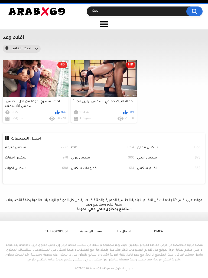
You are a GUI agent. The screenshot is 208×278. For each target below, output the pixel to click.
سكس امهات (36, 158)
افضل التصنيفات (26, 139)
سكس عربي (102, 158)
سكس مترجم (36, 147)
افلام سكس (168, 168)
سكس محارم (168, 147)
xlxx (102, 147)
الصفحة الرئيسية (92, 232)
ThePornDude (57, 232)
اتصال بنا (124, 232)
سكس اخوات (36, 168)
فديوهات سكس (102, 168)
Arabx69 (95, 268)
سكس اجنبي (168, 158)
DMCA (158, 232)
